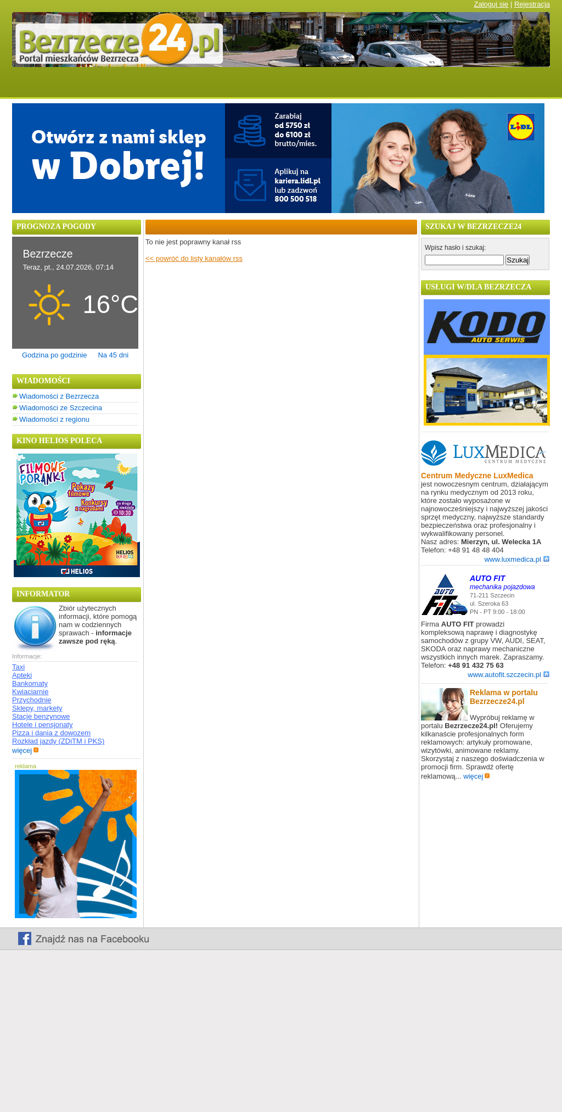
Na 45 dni (113, 355)
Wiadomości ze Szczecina (60, 408)
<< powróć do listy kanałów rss (194, 258)
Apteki (22, 675)
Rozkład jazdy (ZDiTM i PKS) (58, 741)
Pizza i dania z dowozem (51, 733)
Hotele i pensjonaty (42, 724)
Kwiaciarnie (30, 692)
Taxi (18, 667)
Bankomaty (30, 683)
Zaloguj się (491, 4)
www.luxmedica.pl (517, 559)
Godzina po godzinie (54, 355)
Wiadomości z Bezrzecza (59, 396)
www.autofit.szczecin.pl (508, 674)
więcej (25, 750)
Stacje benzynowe (41, 716)
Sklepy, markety (37, 708)
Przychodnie (32, 700)
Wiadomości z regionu (54, 419)
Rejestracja (532, 4)
